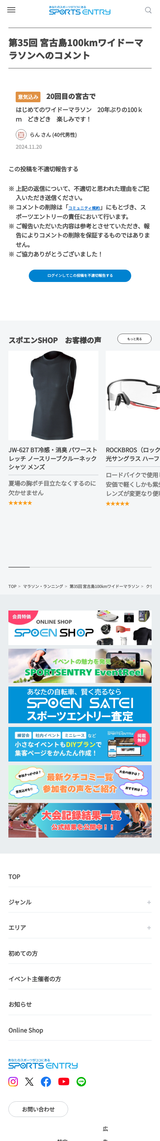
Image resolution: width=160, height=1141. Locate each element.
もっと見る (134, 342)
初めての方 (23, 957)
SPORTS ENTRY (80, 10)
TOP (12, 590)
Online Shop (25, 1034)
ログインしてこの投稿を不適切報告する (80, 277)
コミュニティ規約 (91, 207)
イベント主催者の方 (34, 983)
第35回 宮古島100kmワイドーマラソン (104, 590)
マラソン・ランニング (43, 590)
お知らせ (20, 1008)
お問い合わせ (38, 1113)
